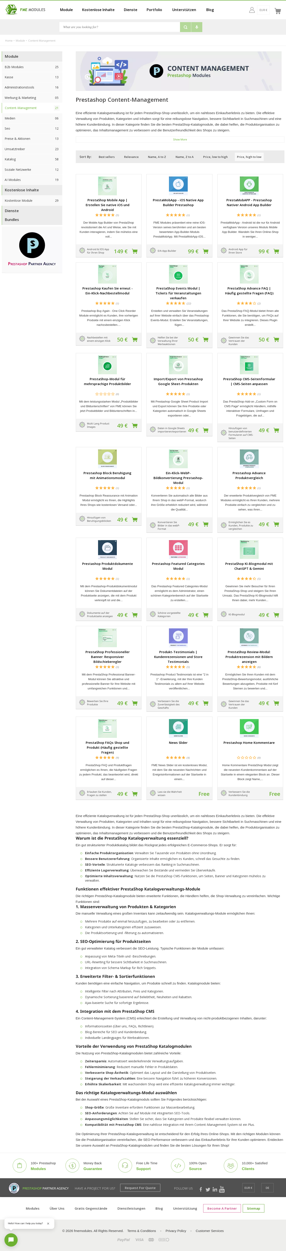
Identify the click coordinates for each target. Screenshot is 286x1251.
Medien (32, 118)
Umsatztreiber (32, 149)
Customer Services (210, 1231)
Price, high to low (249, 157)
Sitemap (253, 1208)
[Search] (119, 27)
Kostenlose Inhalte (98, 9)
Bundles (12, 219)
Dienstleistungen (131, 1208)
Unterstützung (185, 1208)
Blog (210, 9)
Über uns (57, 1208)
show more (180, 139)
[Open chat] (11, 1240)
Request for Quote (140, 1188)
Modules (33, 1208)
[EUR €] (255, 10)
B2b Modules (32, 67)
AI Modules (32, 179)
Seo (32, 128)
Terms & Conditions (141, 1231)
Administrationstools (32, 87)
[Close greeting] (48, 1223)
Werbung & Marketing (32, 97)
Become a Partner (222, 1208)
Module (66, 9)
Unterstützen (184, 9)
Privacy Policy (176, 1231)
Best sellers (107, 157)
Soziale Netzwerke (32, 169)
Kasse (32, 77)
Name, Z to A (185, 157)
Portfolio (154, 9)
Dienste (130, 9)
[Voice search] (196, 27)
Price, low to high (215, 157)
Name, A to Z (157, 157)
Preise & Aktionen (32, 138)
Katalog (32, 159)
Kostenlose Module (32, 200)
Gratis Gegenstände (91, 1208)
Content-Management (32, 108)
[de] (267, 10)
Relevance (131, 157)
